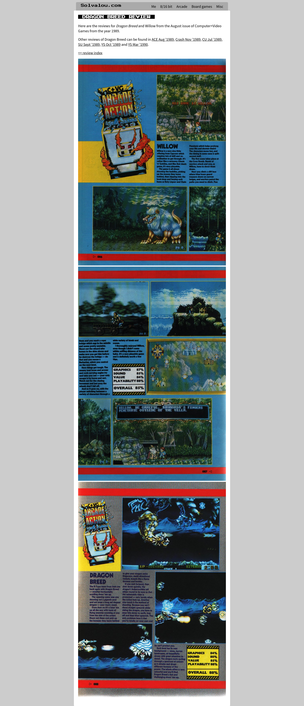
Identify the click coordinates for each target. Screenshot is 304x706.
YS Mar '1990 (138, 44)
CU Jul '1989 (211, 39)
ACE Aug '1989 (163, 39)
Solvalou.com (101, 5)
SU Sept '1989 (89, 44)
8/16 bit (166, 6)
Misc (219, 6)
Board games (201, 6)
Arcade (181, 6)
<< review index (90, 52)
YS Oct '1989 (111, 44)
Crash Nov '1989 (188, 39)
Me (153, 6)
